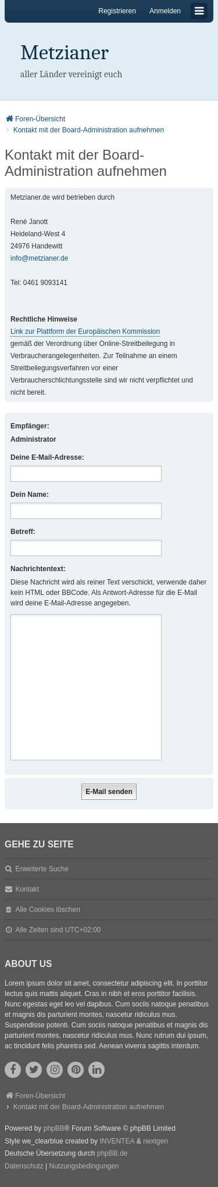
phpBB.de (112, 1153)
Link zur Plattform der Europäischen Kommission (85, 331)
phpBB (54, 1128)
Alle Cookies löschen (47, 909)
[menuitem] (24, 1166)
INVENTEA (116, 1141)
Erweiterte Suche (41, 869)
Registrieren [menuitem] (117, 11)
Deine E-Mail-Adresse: (47, 457)
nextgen (155, 1141)
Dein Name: (29, 494)
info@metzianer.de (39, 258)
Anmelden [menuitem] (165, 11)
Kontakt (27, 889)
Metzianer (64, 52)
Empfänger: (29, 426)
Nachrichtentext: (38, 569)
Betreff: (22, 532)
